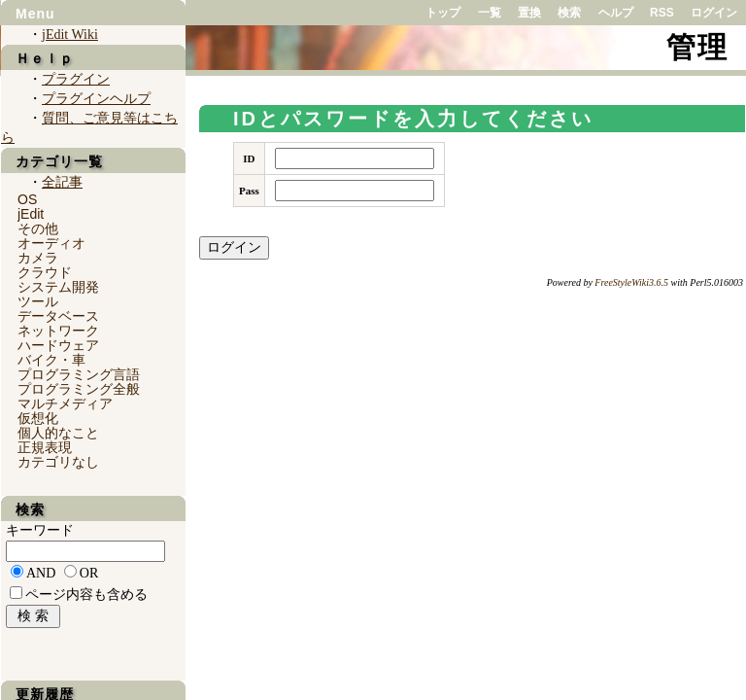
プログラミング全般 (78, 389)
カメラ (37, 257)
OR (89, 573)
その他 (37, 228)
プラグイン (76, 79)
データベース (58, 316)
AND (40, 573)
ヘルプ (615, 12)
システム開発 (58, 287)
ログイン (714, 12)
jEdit (30, 214)
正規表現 (44, 447)
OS (27, 199)
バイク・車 (51, 360)
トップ (442, 12)
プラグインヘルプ (96, 98)
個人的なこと (58, 432)
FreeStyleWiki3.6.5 (631, 282)
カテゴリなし (58, 462)
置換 (529, 12)
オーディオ (51, 243)
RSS (662, 12)
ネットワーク (58, 330)
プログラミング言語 (78, 374)
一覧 (489, 12)
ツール (37, 301)
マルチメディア (65, 403)
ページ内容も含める (86, 594)
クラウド (44, 272)
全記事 (62, 182)
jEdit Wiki (70, 34)
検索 (569, 12)
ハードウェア (58, 345)
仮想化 (37, 418)
